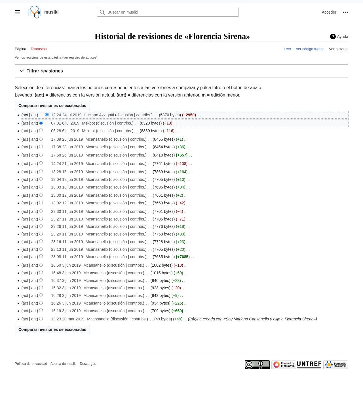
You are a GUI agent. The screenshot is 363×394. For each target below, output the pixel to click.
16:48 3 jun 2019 (66, 273)
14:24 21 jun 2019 (67, 163)
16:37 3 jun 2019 (66, 280)
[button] (17, 12)
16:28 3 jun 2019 (66, 295)
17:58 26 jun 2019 (67, 155)
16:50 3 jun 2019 (66, 265)
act (25, 123)
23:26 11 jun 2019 (67, 226)
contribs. (143, 115)
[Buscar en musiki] (168, 12)
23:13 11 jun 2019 (67, 249)
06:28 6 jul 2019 (65, 131)
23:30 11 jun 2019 (67, 211)
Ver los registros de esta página (38, 57)
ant (34, 115)
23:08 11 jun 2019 (67, 256)
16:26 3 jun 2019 (66, 303)
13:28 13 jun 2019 (67, 172)
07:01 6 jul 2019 (65, 123)
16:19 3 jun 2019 (66, 311)
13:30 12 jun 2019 (67, 195)
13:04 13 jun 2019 (67, 179)
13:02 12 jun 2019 (67, 203)
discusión (125, 115)
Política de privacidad (31, 364)
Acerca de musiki (63, 364)
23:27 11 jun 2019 (67, 219)
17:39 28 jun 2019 (67, 139)
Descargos (88, 364)
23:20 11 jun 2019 (67, 234)
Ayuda (342, 36)
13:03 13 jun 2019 (67, 187)
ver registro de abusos (80, 57)
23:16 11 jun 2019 (67, 241)
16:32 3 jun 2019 (66, 288)
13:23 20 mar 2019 (68, 319)
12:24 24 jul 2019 (66, 115)
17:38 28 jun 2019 (67, 147)
